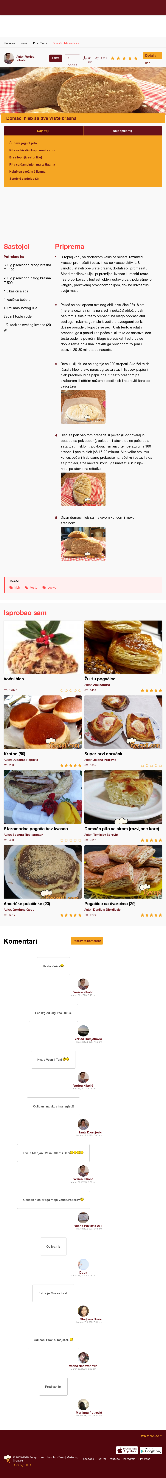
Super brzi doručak (123, 731)
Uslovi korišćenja (55, 1457)
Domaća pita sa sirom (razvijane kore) (123, 806)
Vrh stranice (150, 1436)
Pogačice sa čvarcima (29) (123, 881)
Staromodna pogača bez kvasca (43, 806)
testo (34, 587)
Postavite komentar (87, 940)
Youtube (114, 1458)
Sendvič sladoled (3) (24, 178)
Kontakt (18, 1460)
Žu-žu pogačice (123, 656)
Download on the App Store (127, 1450)
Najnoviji (43, 130)
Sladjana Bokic (91, 1319)
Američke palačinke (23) (43, 881)
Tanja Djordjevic (90, 1132)
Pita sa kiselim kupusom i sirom (32, 150)
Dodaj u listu (150, 56)
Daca (83, 1272)
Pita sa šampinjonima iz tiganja (32, 164)
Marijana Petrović (89, 1412)
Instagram (129, 1458)
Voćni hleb (43, 656)
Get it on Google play (151, 1450)
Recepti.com (83, 7)
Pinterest (144, 1458)
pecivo (52, 587)
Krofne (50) (43, 731)
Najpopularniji (123, 130)
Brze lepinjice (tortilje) (25, 157)
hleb (17, 587)
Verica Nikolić (25, 58)
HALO (28, 1465)
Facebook (88, 1458)
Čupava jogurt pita (23, 143)
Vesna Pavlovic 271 (88, 1225)
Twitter (101, 1458)
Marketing (72, 1457)
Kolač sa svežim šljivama (27, 171)
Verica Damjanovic (88, 1039)
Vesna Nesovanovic (83, 1366)
